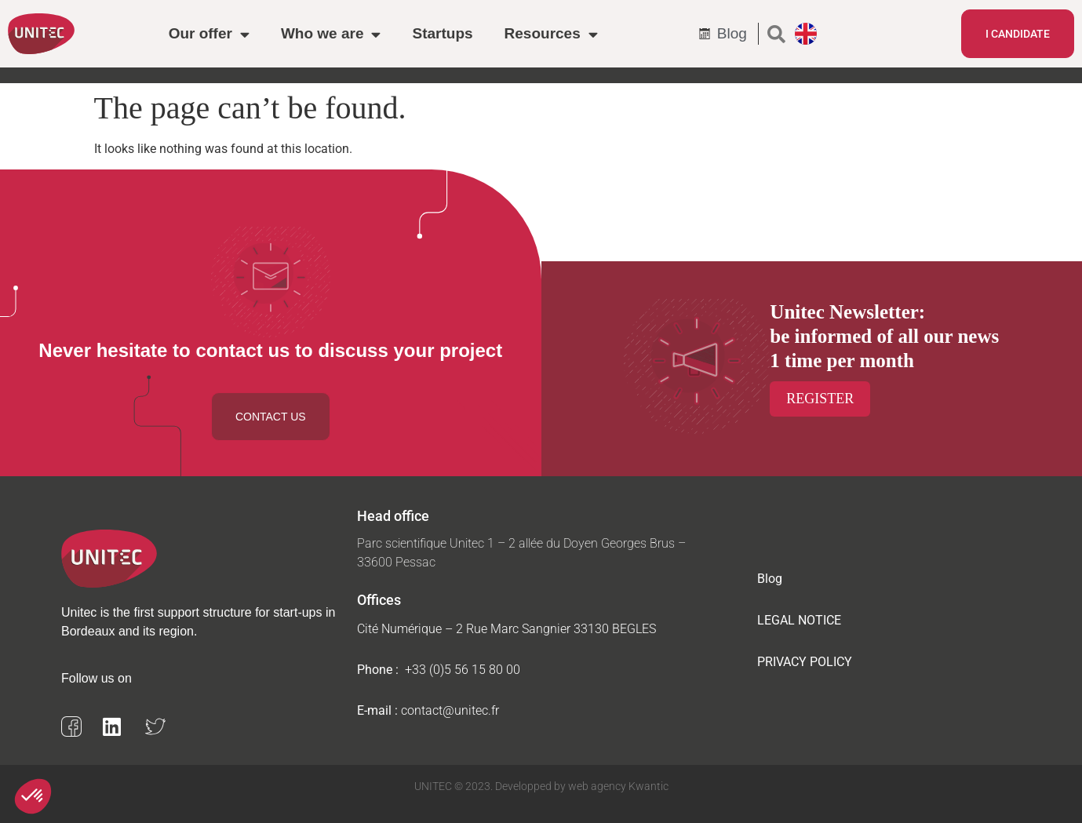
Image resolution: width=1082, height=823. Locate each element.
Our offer (209, 34)
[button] (777, 34)
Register (820, 398)
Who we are (331, 34)
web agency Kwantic (617, 786)
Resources (551, 34)
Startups (442, 33)
